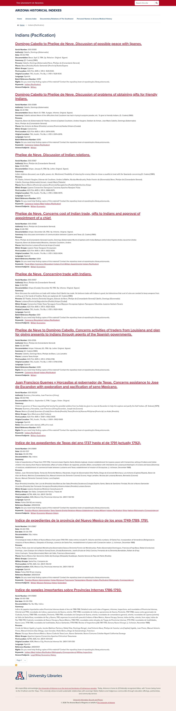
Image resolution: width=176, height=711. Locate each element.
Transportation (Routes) (83, 580)
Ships (125, 510)
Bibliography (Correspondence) (146, 510)
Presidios (28, 510)
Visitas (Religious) (57, 580)
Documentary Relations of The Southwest (56, 19)
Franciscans (69, 580)
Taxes (53, 510)
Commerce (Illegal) (32, 372)
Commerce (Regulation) (44, 264)
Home (19, 19)
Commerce (29, 145)
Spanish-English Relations (65, 510)
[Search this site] (144, 3)
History (55, 513)
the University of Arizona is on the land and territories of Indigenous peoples (67, 688)
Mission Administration (41, 510)
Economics (41, 206)
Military (33, 87)
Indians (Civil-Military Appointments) (68, 264)
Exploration (41, 435)
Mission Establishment (84, 510)
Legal (33, 655)
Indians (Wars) (39, 204)
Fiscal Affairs (30, 264)
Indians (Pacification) (33, 84)
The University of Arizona (106, 703)
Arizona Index (30, 19)
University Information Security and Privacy (88, 700)
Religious (47, 583)
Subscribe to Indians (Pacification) (16, 665)
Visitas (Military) (100, 510)
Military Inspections (84, 652)
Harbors (131, 510)
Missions (49, 513)
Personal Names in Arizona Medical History (94, 19)
